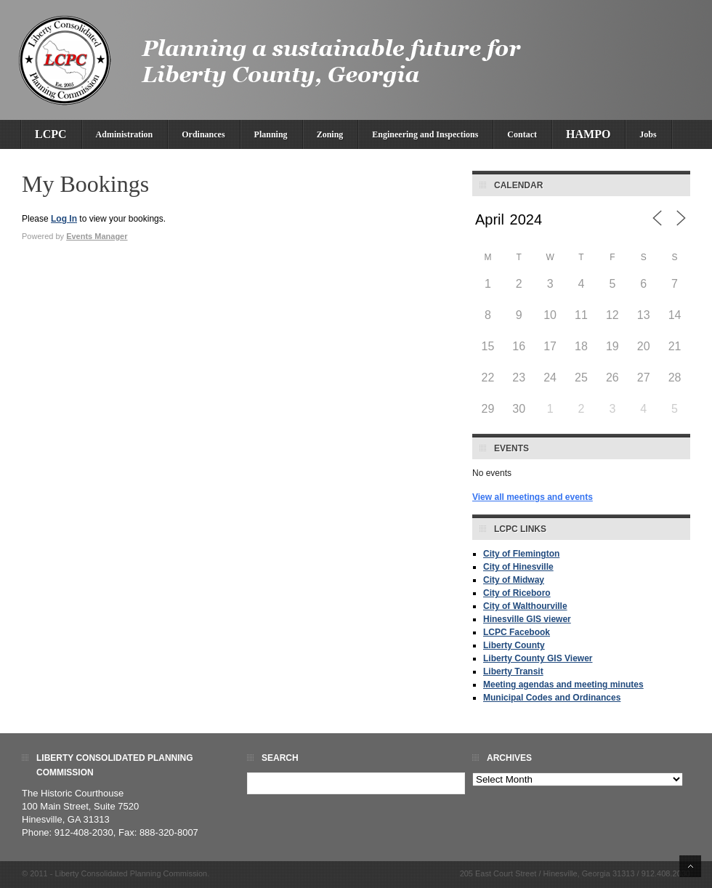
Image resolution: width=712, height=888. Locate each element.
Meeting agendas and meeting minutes (563, 684)
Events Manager (96, 236)
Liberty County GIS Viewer (537, 658)
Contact (522, 134)
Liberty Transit (513, 671)
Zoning (330, 134)
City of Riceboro (517, 593)
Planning (271, 134)
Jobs (647, 134)
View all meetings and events (532, 497)
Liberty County (514, 645)
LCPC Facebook (516, 632)
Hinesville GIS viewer (527, 619)
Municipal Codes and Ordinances (551, 698)
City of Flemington (521, 554)
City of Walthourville (525, 606)
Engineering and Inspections (425, 134)
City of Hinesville (518, 567)
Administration (124, 134)
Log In (64, 219)
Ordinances (203, 134)
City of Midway (513, 580)
